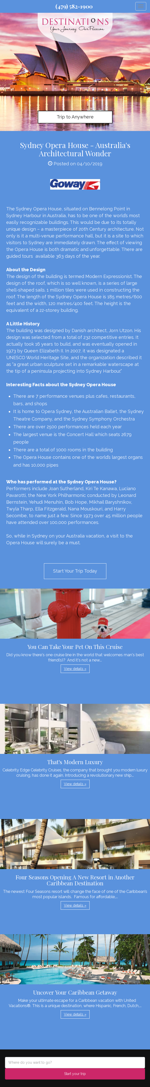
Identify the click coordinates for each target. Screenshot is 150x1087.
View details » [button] (75, 669)
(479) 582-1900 (74, 6)
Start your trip (75, 1074)
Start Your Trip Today (75, 571)
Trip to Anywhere (75, 116)
